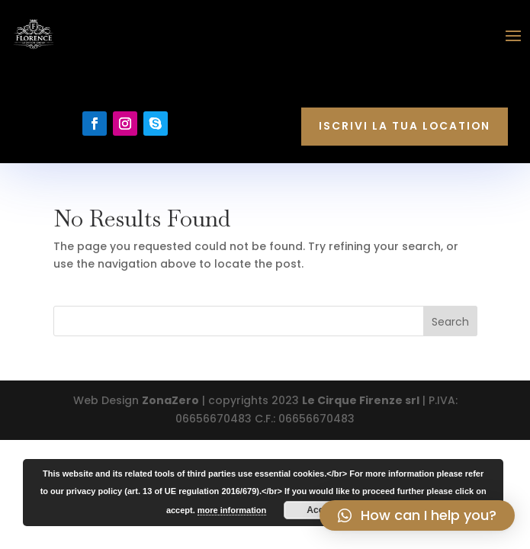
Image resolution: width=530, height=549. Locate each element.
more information (232, 510)
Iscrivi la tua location (404, 125)
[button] (417, 515)
